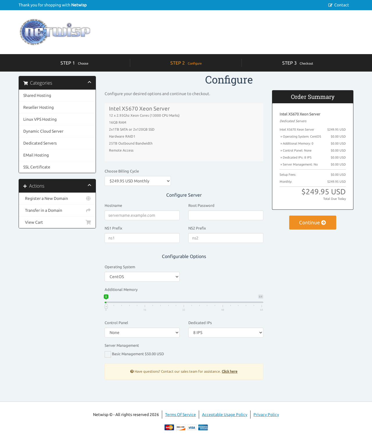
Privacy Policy (266, 414)
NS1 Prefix (113, 228)
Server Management (122, 345)
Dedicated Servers (40, 143)
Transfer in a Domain (57, 210)
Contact (341, 5)
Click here (229, 371)
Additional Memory (121, 289)
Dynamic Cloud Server (43, 131)
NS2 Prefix (197, 228)
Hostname (113, 205)
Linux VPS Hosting (40, 119)
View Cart (57, 222)
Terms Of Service (180, 414)
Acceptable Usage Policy (224, 414)
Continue (312, 222)
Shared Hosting (37, 95)
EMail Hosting (36, 155)
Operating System (120, 267)
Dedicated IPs (200, 323)
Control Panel (116, 323)
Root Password (201, 205)
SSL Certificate (36, 167)
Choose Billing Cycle (122, 171)
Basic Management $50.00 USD (134, 354)
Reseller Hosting (38, 107)
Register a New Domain (57, 198)
